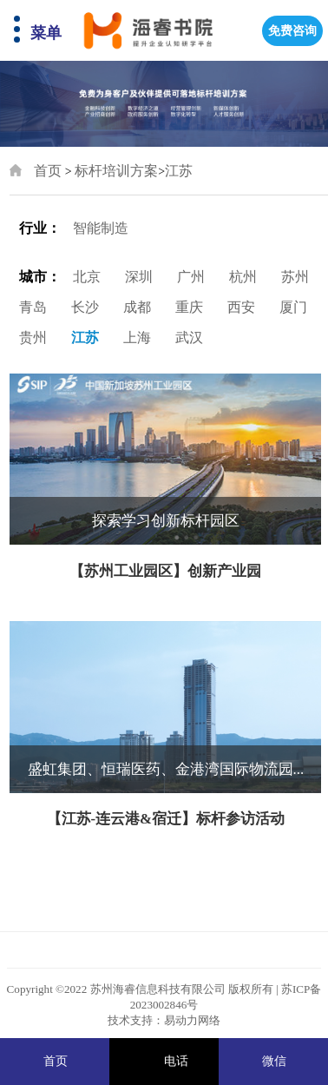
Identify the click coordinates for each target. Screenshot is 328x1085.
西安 (241, 307)
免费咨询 (292, 30)
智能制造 (100, 228)
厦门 (293, 307)
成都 (137, 307)
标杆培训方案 (116, 170)
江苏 (179, 170)
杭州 (243, 276)
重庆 (189, 307)
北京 (87, 276)
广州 (191, 276)
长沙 (85, 307)
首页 (48, 170)
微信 (274, 1061)
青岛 (33, 307)
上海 (137, 337)
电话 (176, 1061)
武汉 (189, 337)
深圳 (139, 276)
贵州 (33, 337)
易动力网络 (192, 1020)
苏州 (295, 276)
